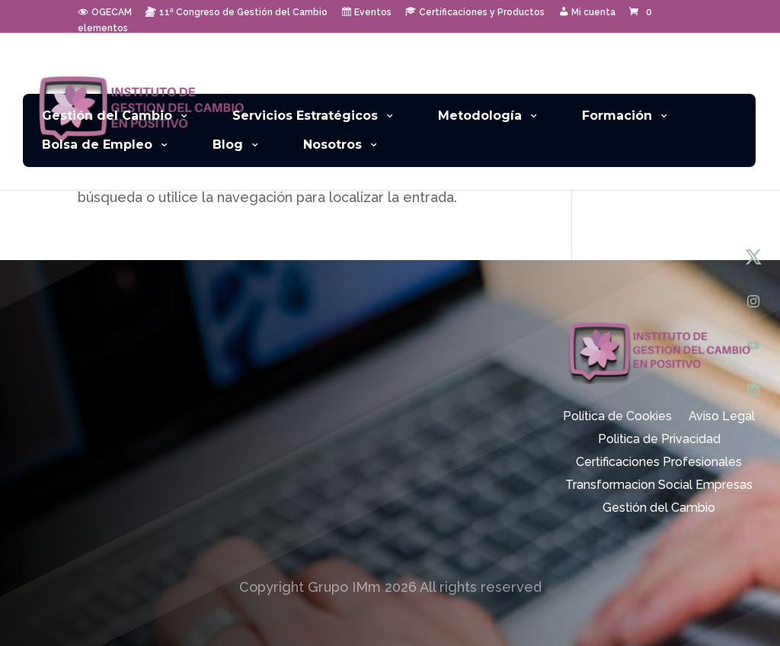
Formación (617, 115)
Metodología (480, 115)
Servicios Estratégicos (305, 115)
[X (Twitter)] (753, 257)
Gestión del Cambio (107, 115)
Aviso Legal (722, 417)
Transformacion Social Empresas (659, 486)
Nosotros (332, 144)
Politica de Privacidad (659, 440)
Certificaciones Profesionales (659, 463)
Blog (228, 144)
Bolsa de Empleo (97, 144)
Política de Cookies (617, 417)
